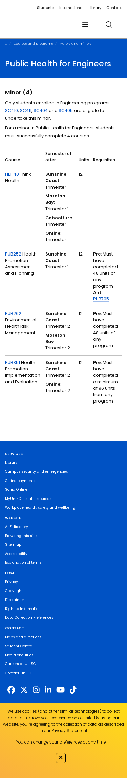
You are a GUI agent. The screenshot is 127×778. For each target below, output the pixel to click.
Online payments (20, 480)
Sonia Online (16, 489)
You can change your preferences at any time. (61, 742)
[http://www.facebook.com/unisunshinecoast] (11, 689)
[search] (109, 24)
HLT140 (12, 174)
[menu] (85, 24)
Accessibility (16, 553)
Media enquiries (19, 655)
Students (45, 7)
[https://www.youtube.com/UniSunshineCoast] (60, 689)
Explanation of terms (23, 562)
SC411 (25, 110)
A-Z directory (16, 526)
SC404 (41, 110)
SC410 (11, 110)
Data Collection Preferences (29, 617)
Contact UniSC (18, 673)
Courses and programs (33, 43)
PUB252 (13, 254)
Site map (13, 544)
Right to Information (23, 608)
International (71, 7)
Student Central (19, 646)
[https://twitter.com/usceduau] (24, 689)
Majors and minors (75, 43)
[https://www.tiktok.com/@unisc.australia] (73, 689)
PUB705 (101, 299)
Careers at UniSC (20, 663)
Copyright (14, 590)
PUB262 (13, 313)
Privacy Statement (69, 730)
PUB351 (12, 362)
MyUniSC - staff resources (28, 498)
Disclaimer (14, 599)
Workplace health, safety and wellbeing (40, 507)
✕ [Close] (61, 757)
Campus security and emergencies (36, 471)
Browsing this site (21, 535)
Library (95, 7)
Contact (114, 7)
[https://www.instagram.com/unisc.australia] (36, 689)
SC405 (66, 110)
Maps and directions (23, 637)
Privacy (11, 581)
